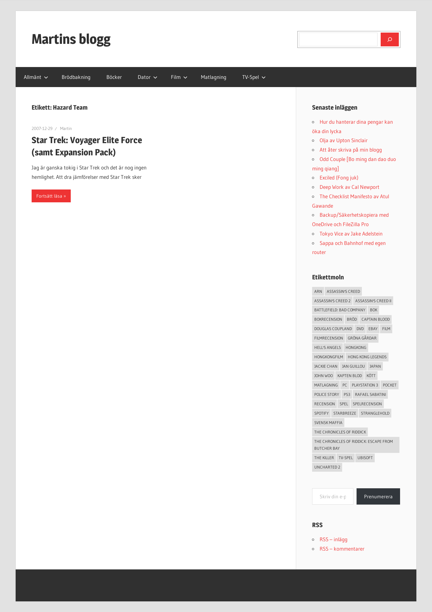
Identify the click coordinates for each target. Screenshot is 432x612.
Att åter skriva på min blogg (351, 149)
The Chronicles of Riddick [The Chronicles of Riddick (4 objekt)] (340, 431)
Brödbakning (76, 77)
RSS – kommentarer (342, 548)
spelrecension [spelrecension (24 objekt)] (367, 403)
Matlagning (213, 77)
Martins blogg (71, 38)
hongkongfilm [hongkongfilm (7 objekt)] (328, 356)
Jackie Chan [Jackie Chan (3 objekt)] (325, 366)
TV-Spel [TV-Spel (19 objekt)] (346, 457)
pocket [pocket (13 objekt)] (390, 384)
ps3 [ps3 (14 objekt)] (347, 394)
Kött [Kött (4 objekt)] (371, 375)
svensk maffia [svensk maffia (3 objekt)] (328, 422)
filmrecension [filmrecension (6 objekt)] (328, 337)
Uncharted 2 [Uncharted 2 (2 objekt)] (327, 466)
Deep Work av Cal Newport (349, 187)
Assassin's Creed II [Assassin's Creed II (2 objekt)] (373, 300)
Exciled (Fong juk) (339, 177)
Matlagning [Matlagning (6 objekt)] (326, 384)
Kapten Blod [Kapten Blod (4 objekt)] (349, 375)
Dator (147, 77)
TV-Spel (254, 77)
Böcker (114, 77)
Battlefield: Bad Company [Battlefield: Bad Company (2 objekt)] (339, 309)
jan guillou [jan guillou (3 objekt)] (353, 366)
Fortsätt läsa (49, 196)
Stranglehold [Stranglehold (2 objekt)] (375, 413)
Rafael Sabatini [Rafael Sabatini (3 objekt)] (370, 394)
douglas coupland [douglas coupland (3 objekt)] (333, 328)
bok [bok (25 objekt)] (373, 309)
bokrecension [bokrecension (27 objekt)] (328, 319)
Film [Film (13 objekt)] (386, 328)
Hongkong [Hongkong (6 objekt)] (356, 347)
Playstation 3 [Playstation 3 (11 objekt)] (365, 384)
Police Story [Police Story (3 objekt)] (326, 394)
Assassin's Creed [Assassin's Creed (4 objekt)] (343, 291)
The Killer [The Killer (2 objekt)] (324, 457)
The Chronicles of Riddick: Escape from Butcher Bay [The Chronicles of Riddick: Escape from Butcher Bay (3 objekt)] (353, 445)
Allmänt (36, 77)
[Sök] (390, 39)
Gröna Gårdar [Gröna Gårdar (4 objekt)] (362, 337)
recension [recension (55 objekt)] (324, 403)
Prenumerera (378, 496)
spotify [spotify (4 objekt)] (321, 413)
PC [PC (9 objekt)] (344, 384)
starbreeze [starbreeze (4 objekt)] (344, 413)
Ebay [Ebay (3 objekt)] (373, 328)
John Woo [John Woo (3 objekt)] (323, 375)
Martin (66, 128)
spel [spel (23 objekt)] (344, 403)
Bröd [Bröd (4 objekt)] (352, 319)
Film (179, 77)
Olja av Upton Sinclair (344, 140)
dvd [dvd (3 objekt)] (360, 328)
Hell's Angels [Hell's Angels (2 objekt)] (327, 347)
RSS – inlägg (333, 539)
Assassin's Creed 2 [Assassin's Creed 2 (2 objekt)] (332, 300)
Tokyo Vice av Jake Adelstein (351, 233)
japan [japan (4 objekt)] (375, 366)
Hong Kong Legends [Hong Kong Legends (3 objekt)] (367, 356)
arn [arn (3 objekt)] (318, 291)
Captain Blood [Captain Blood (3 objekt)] (376, 319)
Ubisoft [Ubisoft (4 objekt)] (365, 457)
